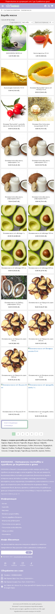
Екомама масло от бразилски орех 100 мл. (14, 340)
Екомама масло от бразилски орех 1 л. (41, 303)
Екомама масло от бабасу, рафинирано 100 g (14, 303)
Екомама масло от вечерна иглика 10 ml (41, 376)
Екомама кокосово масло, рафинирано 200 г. (14, 198)
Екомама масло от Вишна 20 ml (14, 412)
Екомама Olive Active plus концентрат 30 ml (41, 125)
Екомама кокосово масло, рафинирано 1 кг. (14, 161)
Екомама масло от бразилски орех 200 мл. (41, 340)
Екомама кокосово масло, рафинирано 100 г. (41, 161)
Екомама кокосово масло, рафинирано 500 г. (41, 198)
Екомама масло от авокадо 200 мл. (14, 268)
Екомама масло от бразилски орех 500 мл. (14, 376)
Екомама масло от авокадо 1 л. (14, 233)
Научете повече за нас (9, 494)
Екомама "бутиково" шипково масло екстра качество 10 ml (14, 125)
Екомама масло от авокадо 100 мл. (41, 233)
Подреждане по (15, 22)
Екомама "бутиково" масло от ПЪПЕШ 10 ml (41, 88)
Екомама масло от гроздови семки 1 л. (41, 412)
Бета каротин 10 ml (41, 53)
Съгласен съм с (17, 557)
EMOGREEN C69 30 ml (14, 53)
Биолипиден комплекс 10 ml (14, 88)
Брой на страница (41, 22)
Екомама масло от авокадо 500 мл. (41, 268)
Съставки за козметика (12, 10)
